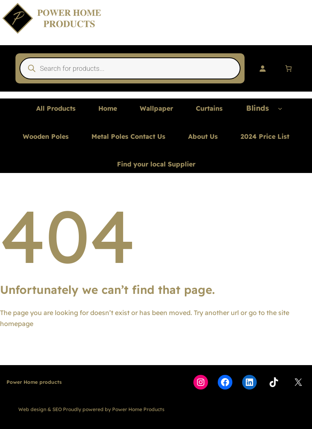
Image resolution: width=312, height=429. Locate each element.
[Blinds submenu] (280, 108)
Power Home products (34, 382)
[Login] (262, 68)
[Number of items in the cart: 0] (288, 68)
